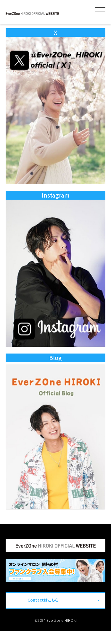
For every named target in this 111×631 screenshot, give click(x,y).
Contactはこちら (43, 600)
